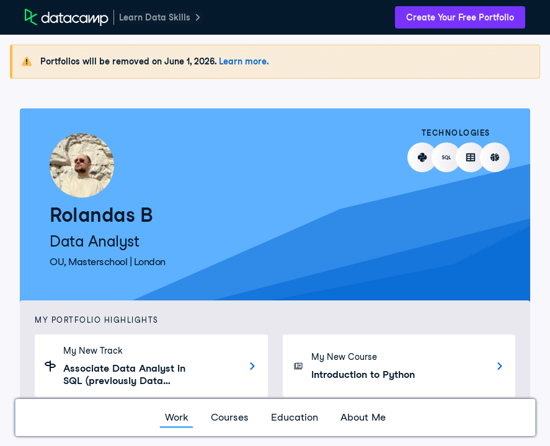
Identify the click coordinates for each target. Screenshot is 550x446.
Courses (230, 417)
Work (177, 417)
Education (294, 417)
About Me (363, 417)
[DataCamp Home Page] (67, 17)
